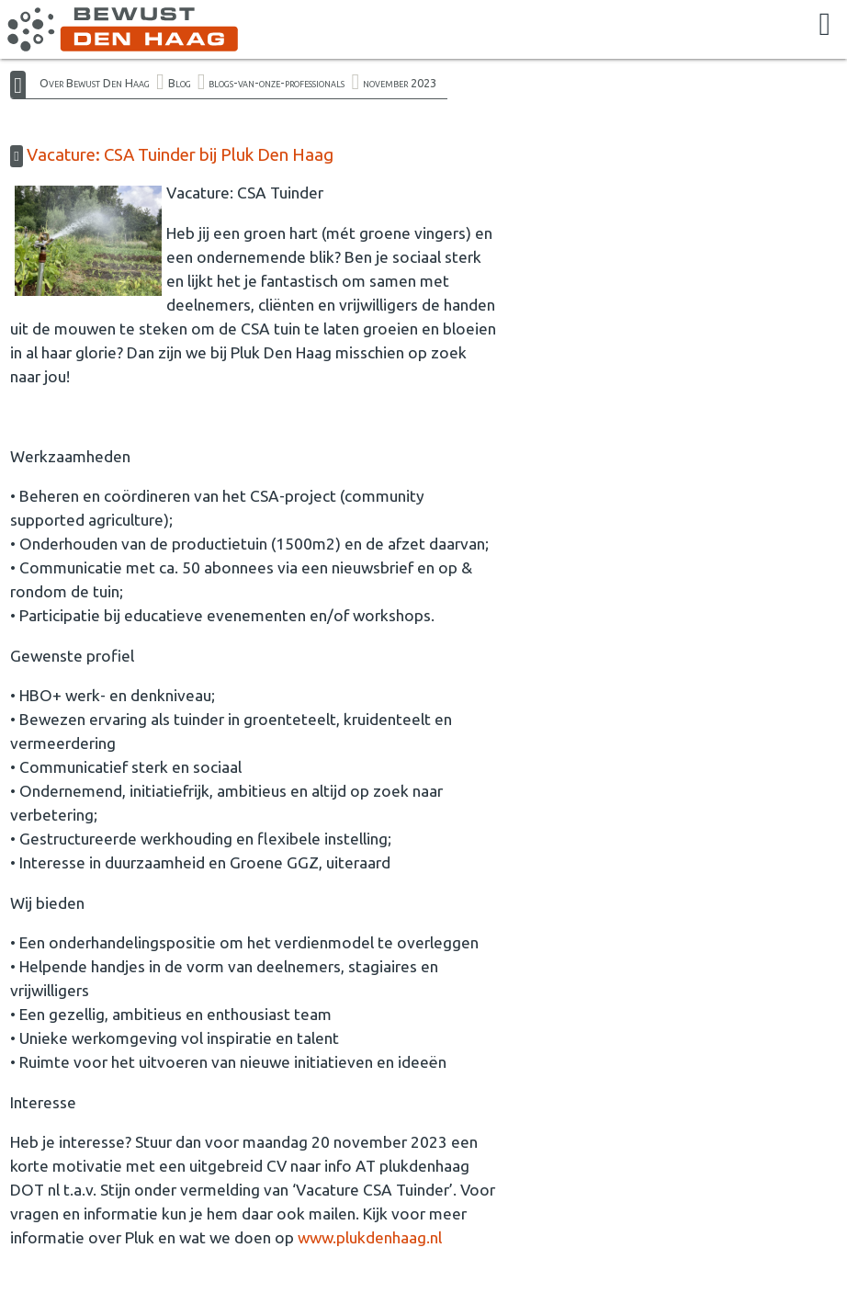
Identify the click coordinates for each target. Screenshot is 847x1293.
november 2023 (399, 82)
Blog (179, 82)
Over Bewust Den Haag (95, 82)
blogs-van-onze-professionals (276, 82)
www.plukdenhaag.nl (372, 1237)
